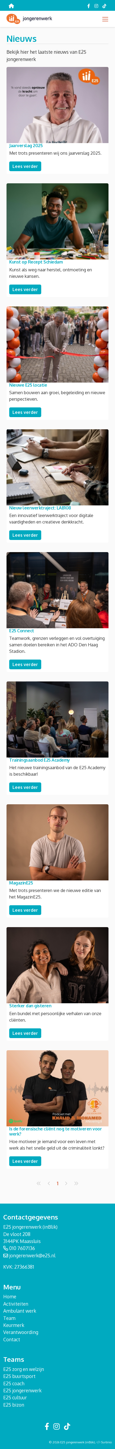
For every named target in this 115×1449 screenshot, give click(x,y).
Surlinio (106, 1442)
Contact (11, 1339)
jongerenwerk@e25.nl (32, 1255)
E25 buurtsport (19, 1376)
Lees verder (25, 166)
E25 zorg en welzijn (23, 1369)
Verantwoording (20, 1332)
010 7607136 (22, 1248)
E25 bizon (13, 1405)
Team (9, 1318)
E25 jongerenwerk (22, 1390)
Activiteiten (15, 1304)
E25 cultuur (15, 1397)
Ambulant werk (19, 1311)
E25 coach (13, 1383)
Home (9, 1296)
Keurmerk (13, 1325)
